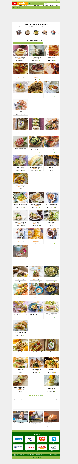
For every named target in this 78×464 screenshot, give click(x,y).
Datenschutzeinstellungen (40, 454)
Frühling (15, 5)
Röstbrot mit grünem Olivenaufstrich (36, 93)
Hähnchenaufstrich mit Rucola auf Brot (20, 222)
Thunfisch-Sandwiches (20, 369)
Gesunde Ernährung (28, 5)
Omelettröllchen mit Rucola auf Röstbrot (21, 295)
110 (42, 395)
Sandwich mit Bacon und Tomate (20, 332)
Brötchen (36, 36)
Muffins (53, 36)
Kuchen (15, 406)
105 (32, 395)
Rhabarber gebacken (51, 57)
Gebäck (44, 36)
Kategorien (15, 455)
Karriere (18, 454)
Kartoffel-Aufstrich (36, 222)
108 (38, 395)
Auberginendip (51, 369)
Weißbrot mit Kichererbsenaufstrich (21, 314)
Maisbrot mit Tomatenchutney (20, 57)
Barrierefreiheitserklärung (49, 454)
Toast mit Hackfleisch (36, 278)
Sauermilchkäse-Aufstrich (51, 295)
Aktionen (52, 5)
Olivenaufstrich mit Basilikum (36, 149)
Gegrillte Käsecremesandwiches (36, 130)
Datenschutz (34, 454)
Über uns (15, 454)
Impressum (29, 454)
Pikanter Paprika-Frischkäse (36, 204)
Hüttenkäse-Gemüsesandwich (21, 351)
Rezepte (20, 5)
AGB (27, 454)
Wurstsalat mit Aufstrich (51, 130)
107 (36, 395)
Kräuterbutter (20, 130)
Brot (19, 36)
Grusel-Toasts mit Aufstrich (51, 76)
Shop (57, 5)
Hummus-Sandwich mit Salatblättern (36, 167)
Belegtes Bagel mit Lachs (20, 93)
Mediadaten (55, 454)
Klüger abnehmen (37, 5)
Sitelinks (21, 454)
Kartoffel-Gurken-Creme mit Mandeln (20, 204)
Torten (18, 406)
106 (34, 395)
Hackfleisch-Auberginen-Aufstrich (51, 204)
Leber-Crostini (51, 167)
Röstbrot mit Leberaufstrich (20, 185)
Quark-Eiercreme (51, 278)
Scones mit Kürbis (51, 388)
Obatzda (20, 111)
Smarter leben (45, 5)
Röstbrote (36, 76)
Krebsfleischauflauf (51, 93)
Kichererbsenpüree (20, 167)
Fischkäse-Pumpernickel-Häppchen (51, 149)
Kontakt (24, 454)
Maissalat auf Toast (51, 222)
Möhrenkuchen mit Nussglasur (19, 422)
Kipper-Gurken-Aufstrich (21, 278)
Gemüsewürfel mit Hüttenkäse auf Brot (36, 351)
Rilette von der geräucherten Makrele (36, 57)
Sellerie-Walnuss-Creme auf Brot (35, 314)
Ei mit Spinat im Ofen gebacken (36, 369)
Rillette (51, 351)
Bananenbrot (27, 36)
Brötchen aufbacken (48, 422)
